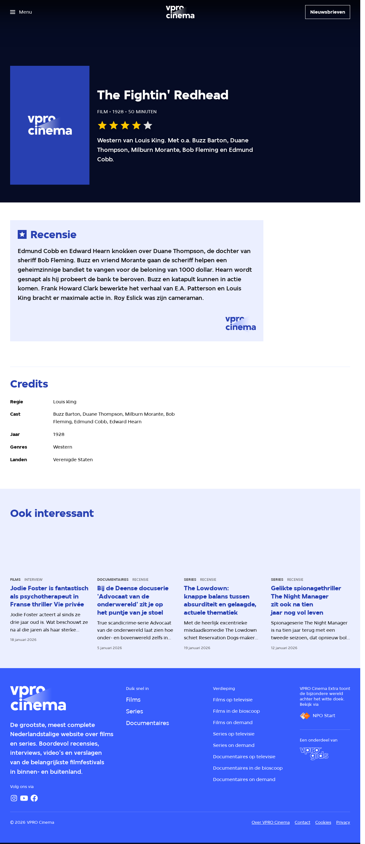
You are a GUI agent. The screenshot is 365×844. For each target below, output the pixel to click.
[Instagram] (14, 798)
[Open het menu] (21, 12)
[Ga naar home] (180, 12)
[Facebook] (34, 798)
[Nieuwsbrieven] (327, 12)
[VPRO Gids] (314, 754)
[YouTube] (24, 798)
